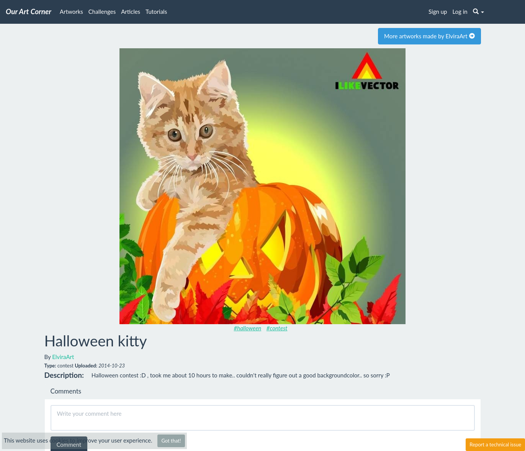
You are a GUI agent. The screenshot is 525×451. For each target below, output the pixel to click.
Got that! (171, 441)
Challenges (102, 11)
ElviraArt (63, 356)
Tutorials (156, 11)
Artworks (71, 11)
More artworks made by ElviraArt (429, 36)
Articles (130, 11)
